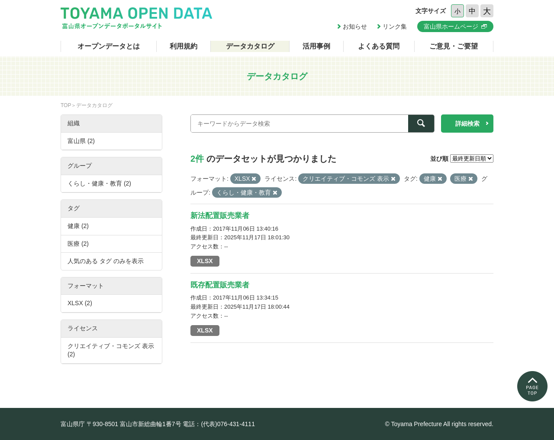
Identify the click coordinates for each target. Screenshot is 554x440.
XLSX (205, 260)
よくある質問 (378, 46)
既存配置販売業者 (219, 285)
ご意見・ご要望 (453, 46)
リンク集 (395, 26)
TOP (66, 105)
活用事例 (316, 46)
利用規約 (183, 46)
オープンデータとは (108, 46)
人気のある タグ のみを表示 (106, 260)
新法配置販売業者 (219, 216)
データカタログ (250, 46)
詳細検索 (467, 123)
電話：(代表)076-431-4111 (219, 423)
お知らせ (355, 26)
